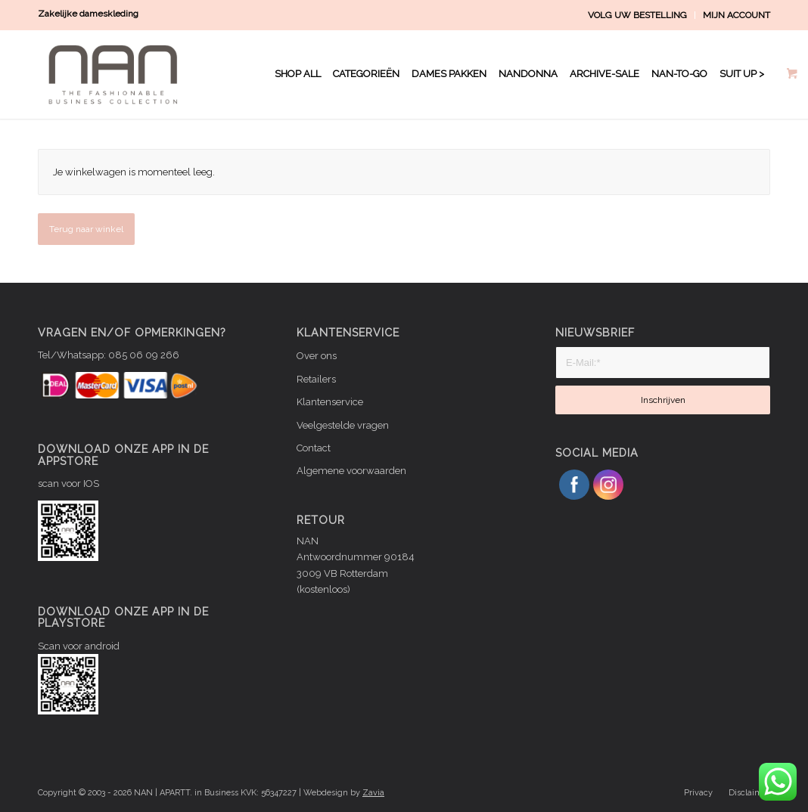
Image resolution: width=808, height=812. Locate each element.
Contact (314, 448)
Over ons (317, 355)
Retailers (316, 379)
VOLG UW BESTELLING (637, 15)
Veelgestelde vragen (343, 425)
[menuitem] (637, 15)
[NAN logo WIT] (116, 74)
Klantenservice (330, 402)
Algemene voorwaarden (351, 470)
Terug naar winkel (86, 229)
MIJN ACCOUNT (736, 15)
